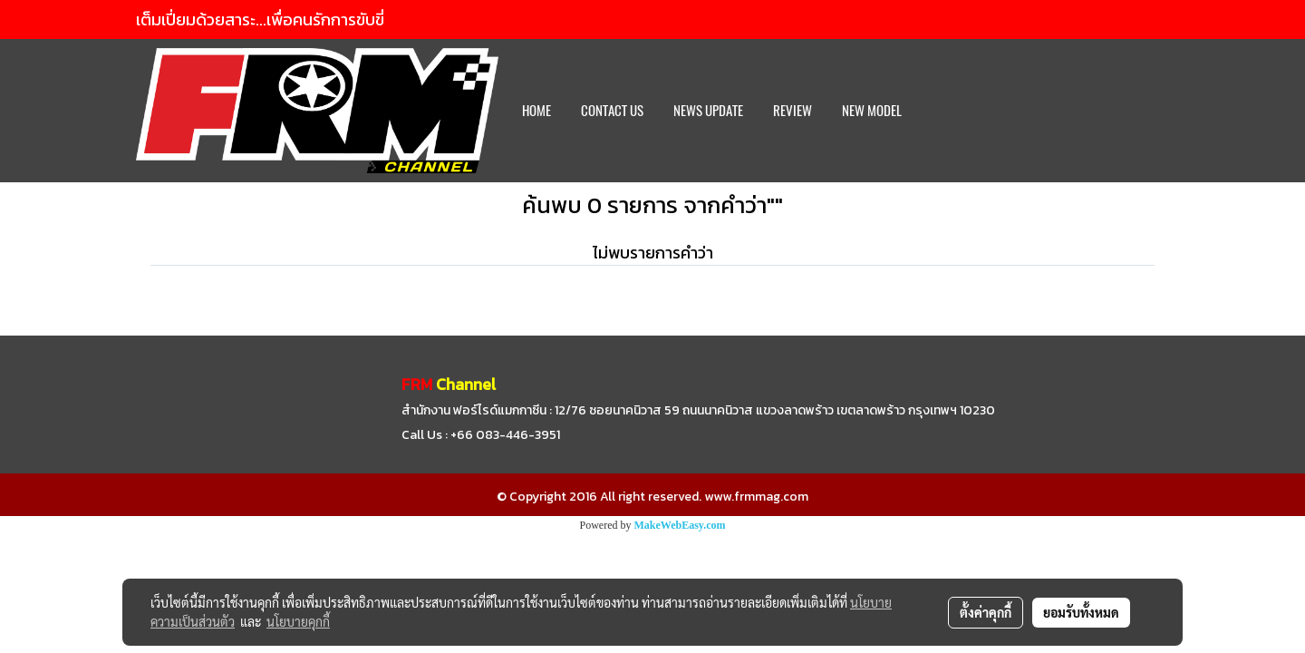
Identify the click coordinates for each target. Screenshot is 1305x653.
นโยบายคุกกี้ (298, 621)
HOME (536, 111)
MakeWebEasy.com (680, 525)
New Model (872, 111)
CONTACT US (612, 111)
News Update (708, 111)
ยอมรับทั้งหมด (1081, 612)
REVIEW (792, 111)
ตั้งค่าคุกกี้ (985, 612)
